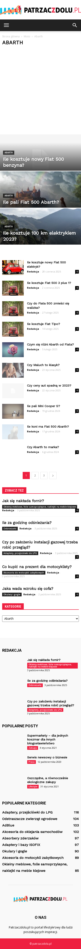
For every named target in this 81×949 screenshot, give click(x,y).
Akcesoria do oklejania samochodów (32, 832)
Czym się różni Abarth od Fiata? (50, 344)
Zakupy (33, 747)
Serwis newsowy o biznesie (47, 757)
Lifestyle (33, 786)
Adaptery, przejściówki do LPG (20, 553)
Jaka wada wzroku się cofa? (27, 588)
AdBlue (8, 825)
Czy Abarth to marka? (43, 447)
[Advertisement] (40, 91)
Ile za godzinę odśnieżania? (26, 523)
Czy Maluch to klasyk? (43, 365)
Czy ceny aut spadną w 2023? (49, 385)
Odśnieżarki (9, 528)
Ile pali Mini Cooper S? (43, 406)
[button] (75, 25)
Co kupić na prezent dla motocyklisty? (36, 567)
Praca (32, 761)
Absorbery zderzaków (20, 838)
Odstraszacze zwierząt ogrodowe (29, 819)
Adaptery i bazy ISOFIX (21, 845)
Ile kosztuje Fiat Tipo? (43, 324)
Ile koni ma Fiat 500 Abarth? (48, 426)
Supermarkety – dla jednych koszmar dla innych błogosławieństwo (47, 739)
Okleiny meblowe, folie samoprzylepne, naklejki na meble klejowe (39, 506)
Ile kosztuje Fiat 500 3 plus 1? (49, 283)
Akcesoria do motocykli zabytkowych (23, 572)
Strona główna (11, 36)
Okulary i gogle (11, 594)
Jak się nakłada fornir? (23, 501)
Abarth (9, 152)
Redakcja (33, 271)
